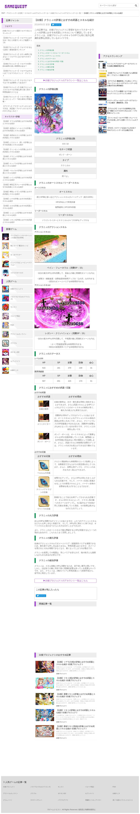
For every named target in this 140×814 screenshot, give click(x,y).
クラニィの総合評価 (47, 70)
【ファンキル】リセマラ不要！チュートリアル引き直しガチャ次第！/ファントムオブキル (122, 120)
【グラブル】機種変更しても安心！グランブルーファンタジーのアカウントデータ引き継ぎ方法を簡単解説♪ (122, 83)
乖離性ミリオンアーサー (93, 800)
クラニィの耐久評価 (47, 67)
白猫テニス (14, 370)
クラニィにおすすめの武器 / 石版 (51, 61)
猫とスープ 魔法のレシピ (19, 246)
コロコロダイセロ (16, 273)
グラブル (13, 343)
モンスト (13, 307)
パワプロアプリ (63, 800)
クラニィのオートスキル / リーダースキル (55, 53)
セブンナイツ (15, 361)
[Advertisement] (118, 35)
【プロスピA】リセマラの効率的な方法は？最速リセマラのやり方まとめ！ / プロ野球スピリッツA (122, 111)
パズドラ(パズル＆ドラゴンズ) (40, 787)
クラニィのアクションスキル (50, 56)
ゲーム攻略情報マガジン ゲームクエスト (16, 7)
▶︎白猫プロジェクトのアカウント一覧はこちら (65, 80)
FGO (12, 325)
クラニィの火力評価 (47, 64)
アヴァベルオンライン (18, 334)
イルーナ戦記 (15, 316)
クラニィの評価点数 (47, 50)
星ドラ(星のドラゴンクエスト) (123, 800)
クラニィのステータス (48, 59)
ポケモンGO (14, 352)
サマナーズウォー (36, 800)
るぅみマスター (16, 255)
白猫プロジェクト (16, 289)
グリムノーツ (7, 800)
